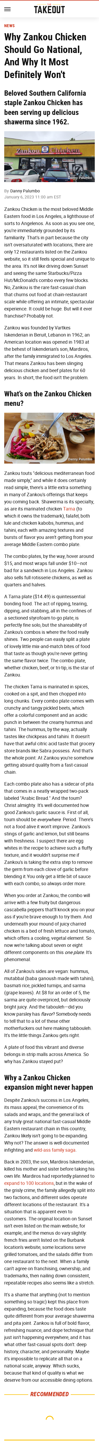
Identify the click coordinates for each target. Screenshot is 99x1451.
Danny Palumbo (25, 190)
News (9, 26)
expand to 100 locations (29, 1183)
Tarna (69, 509)
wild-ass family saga (55, 1150)
